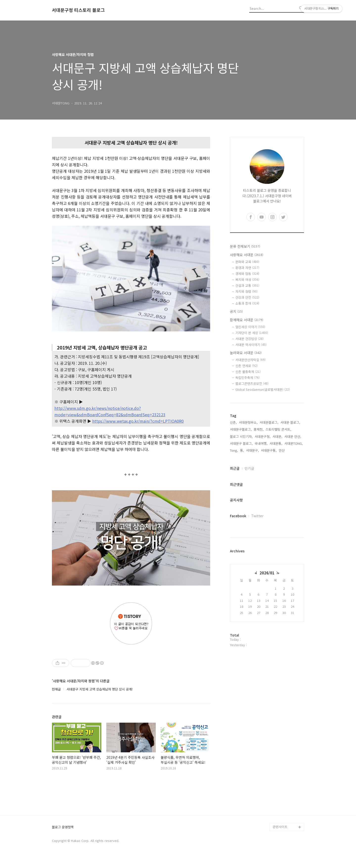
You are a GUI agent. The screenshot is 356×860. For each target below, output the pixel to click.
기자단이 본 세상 (251, 332)
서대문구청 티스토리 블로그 (78, 10)
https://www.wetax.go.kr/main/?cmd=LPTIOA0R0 (138, 421)
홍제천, (259, 429)
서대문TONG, (293, 443)
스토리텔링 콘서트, (278, 429)
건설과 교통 (247, 285)
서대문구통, (269, 450)
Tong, (234, 450)
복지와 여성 (247, 279)
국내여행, (261, 443)
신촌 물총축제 (248, 371)
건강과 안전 (247, 297)
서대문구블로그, (241, 429)
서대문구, (252, 450)
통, (242, 450)
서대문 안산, (292, 436)
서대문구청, (262, 436)
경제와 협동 (247, 273)
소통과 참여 (247, 303)
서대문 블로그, (290, 422)
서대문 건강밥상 (249, 338)
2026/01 (267, 572)
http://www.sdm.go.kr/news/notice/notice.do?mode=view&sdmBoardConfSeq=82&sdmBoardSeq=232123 (109, 411)
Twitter (257, 515)
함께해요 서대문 (246, 319)
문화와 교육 (247, 261)
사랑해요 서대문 (246, 254)
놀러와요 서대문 (246, 352)
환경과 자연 (247, 267)
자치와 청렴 (246, 291)
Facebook (238, 515)
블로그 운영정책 (63, 827)
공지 (236, 311)
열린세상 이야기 (250, 326)
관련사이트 (280, 826)
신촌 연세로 (246, 365)
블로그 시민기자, (241, 436)
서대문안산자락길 (250, 359)
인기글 (249, 468)
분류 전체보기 (245, 246)
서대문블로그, (269, 422)
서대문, (277, 436)
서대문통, (275, 443)
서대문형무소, (248, 422)
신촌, (233, 422)
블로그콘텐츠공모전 (251, 383)
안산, (282, 450)
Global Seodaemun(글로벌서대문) (262, 389)
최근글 (235, 468)
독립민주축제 (247, 377)
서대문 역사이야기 (251, 344)
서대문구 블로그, (241, 443)
